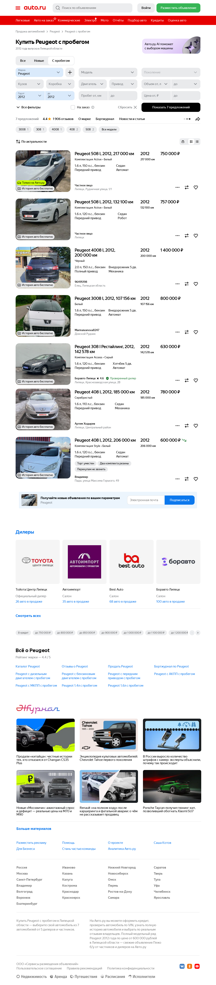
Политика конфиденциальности (130, 968)
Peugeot (55, 31)
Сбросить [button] (127, 107)
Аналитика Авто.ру (122, 849)
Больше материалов (33, 829)
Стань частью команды (79, 849)
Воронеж (23, 898)
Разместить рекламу (31, 843)
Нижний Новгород (122, 867)
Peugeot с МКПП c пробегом (36, 685)
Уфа (157, 885)
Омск (112, 879)
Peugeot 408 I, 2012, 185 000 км (105, 391)
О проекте (115, 843)
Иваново (68, 867)
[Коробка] (60, 84)
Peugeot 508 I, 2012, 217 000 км (104, 153)
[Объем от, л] (156, 84)
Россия (21, 867)
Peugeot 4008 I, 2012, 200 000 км (95, 253)
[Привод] (123, 84)
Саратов (160, 867)
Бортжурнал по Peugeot (171, 666)
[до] (185, 84)
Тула (157, 879)
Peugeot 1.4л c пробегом (79, 685)
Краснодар (70, 892)
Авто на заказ (45, 19)
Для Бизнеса (25, 849)
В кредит (23, 632)
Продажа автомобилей (30, 31)
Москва (22, 873)
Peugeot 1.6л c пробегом (125, 685)
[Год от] (30, 95)
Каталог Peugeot (28, 666)
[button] (171, 44)
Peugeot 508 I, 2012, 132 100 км (104, 201)
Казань (67, 873)
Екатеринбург (26, 904)
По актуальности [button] (31, 141)
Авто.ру (35, 8)
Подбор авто (137, 20)
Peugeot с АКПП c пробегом (174, 674)
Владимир (24, 885)
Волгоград (24, 892)
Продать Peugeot (120, 666)
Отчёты (118, 20)
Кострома (69, 885)
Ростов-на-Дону (120, 892)
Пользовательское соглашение (39, 968)
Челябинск (162, 892)
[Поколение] (171, 72)
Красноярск (71, 898)
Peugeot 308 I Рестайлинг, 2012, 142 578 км (105, 349)
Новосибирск (118, 873)
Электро (90, 20)
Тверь (158, 873)
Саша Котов (162, 843)
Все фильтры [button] (28, 107)
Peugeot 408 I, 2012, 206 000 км (105, 440)
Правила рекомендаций (84, 968)
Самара (113, 898)
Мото (105, 20)
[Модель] (108, 72)
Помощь (68, 843)
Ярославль (162, 898)
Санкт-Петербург (29, 879)
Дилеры (25, 532)
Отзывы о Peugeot (75, 666)
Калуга (67, 879)
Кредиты (157, 20)
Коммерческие (69, 20)
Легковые (23, 20)
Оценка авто (177, 20)
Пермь (113, 885)
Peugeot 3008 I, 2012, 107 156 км (105, 298)
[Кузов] (30, 84)
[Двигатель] (93, 84)
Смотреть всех (28, 616)
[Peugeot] (39, 72)
